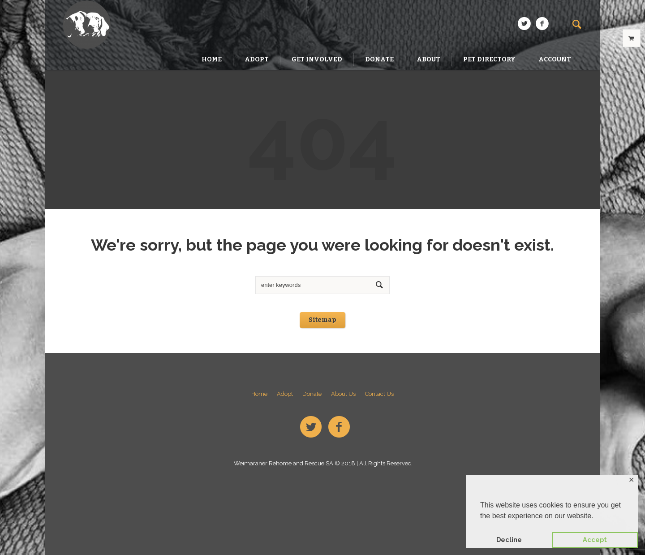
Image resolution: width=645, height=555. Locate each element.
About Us (343, 394)
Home (259, 394)
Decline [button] (509, 539)
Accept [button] (595, 539)
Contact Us (379, 394)
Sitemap (322, 320)
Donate (312, 394)
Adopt (285, 394)
